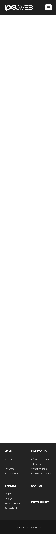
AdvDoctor (36, 464)
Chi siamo (9, 464)
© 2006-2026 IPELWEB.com (28, 527)
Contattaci (9, 468)
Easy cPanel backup (41, 473)
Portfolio (8, 459)
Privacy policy (11, 473)
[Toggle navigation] (48, 7)
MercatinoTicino (39, 468)
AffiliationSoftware (40, 459)
